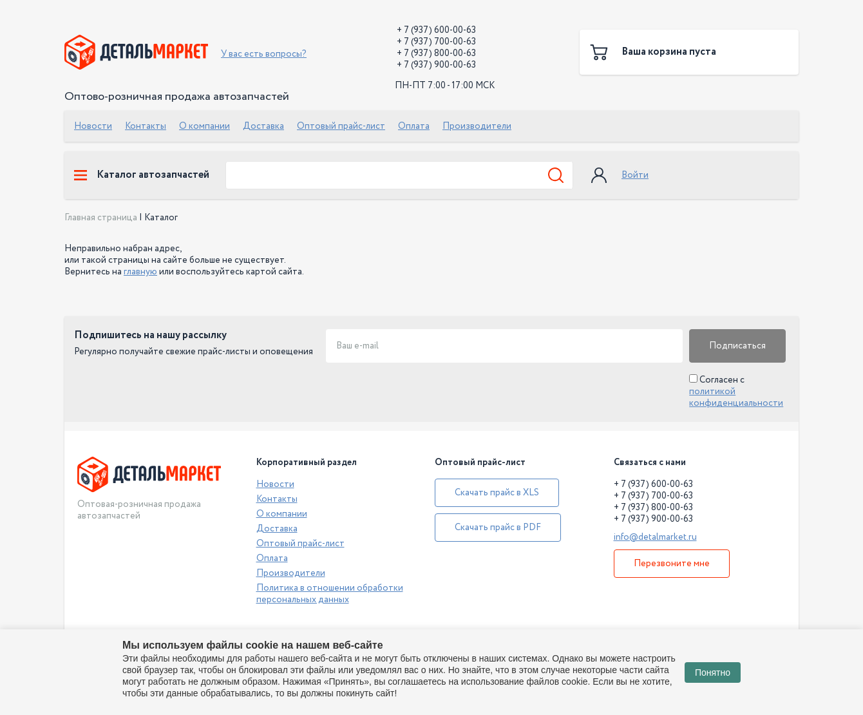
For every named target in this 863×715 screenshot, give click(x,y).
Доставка (263, 126)
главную (140, 271)
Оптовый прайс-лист (341, 126)
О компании (204, 126)
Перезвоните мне (672, 563)
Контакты (145, 126)
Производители (476, 126)
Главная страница (100, 217)
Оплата (414, 126)
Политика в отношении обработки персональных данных (329, 594)
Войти (635, 175)
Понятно (712, 672)
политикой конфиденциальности (736, 397)
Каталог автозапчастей (141, 175)
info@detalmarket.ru (655, 537)
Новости (93, 126)
